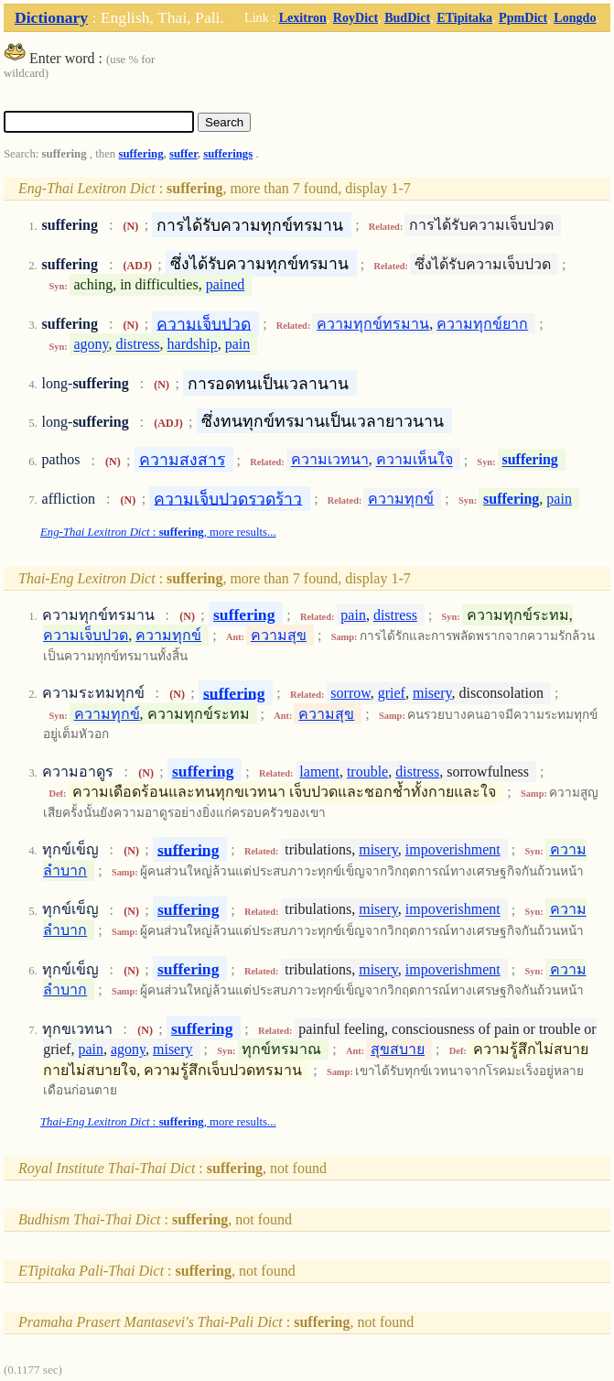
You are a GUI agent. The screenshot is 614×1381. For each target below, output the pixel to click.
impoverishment (453, 849)
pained (225, 284)
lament (319, 771)
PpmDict (523, 17)
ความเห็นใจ (414, 460)
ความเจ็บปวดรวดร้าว (228, 498)
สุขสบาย (398, 1049)
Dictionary (51, 17)
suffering (140, 153)
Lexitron (303, 17)
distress (138, 345)
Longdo (575, 17)
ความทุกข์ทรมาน (373, 324)
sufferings (228, 153)
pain (238, 345)
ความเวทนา (330, 460)
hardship (192, 345)
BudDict (407, 17)
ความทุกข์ (401, 498)
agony (91, 345)
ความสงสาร (182, 460)
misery (432, 693)
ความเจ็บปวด (203, 323)
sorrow (350, 693)
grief (391, 693)
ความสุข (279, 635)
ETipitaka (464, 17)
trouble (367, 771)
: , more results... (158, 532)
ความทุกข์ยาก (482, 324)
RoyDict (355, 17)
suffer (183, 153)
